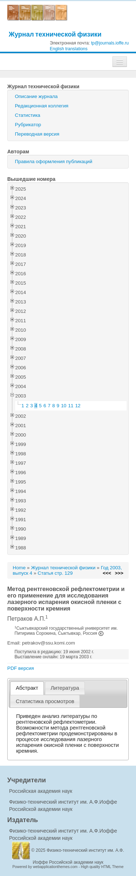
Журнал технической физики (55, 34)
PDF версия (20, 668)
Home (19, 567)
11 (71, 405)
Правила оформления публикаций (53, 161)
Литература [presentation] (64, 688)
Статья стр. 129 (55, 573)
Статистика (27, 115)
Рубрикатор (28, 124)
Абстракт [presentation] (27, 688)
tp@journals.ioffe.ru (110, 43)
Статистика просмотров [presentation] (45, 701)
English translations (68, 48)
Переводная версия (37, 134)
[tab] (27, 688)
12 (78, 405)
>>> (119, 573)
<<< (107, 573)
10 (63, 405)
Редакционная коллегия (42, 106)
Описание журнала (36, 96)
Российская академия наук (40, 791)
